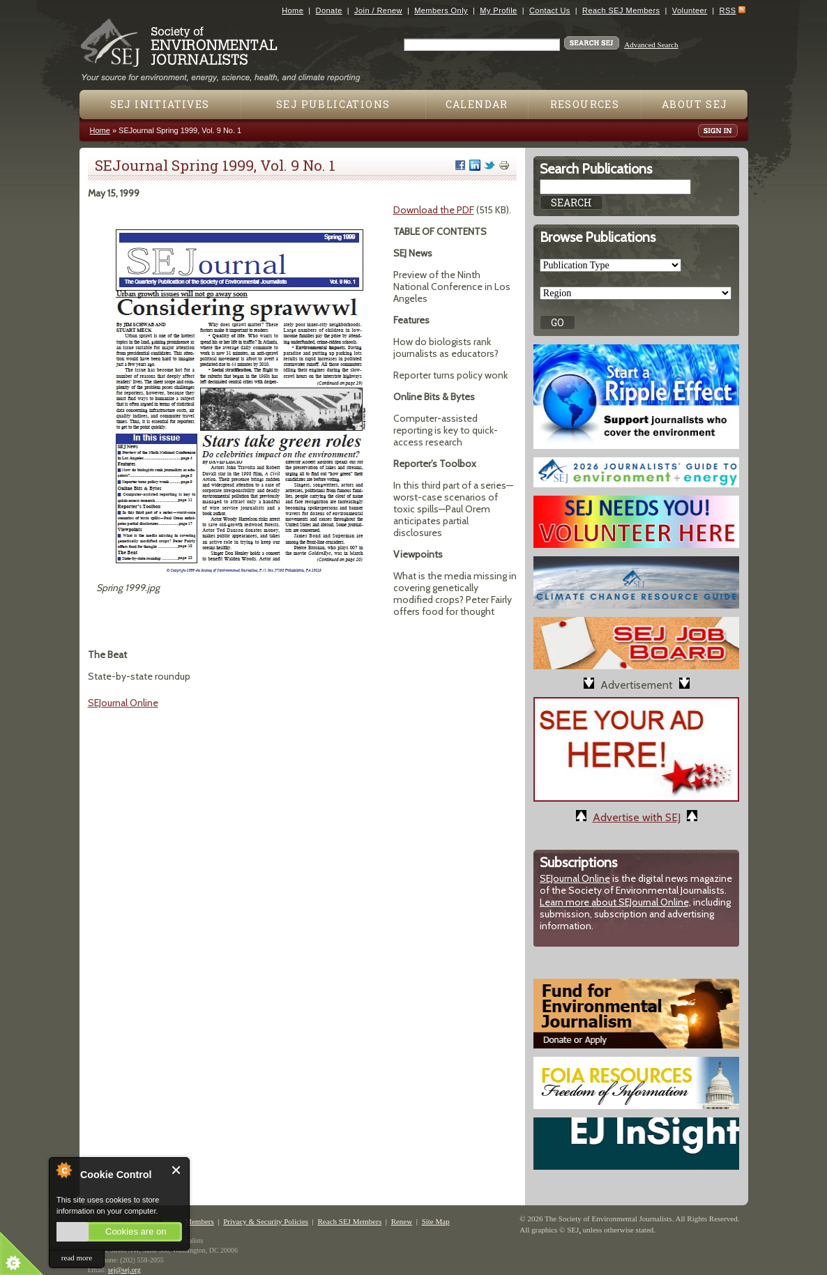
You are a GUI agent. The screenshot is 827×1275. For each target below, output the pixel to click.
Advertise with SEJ (637, 817)
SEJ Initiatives (160, 104)
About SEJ (695, 104)
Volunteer (689, 10)
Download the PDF (433, 210)
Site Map (436, 1221)
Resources (585, 104)
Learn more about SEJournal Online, (615, 902)
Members (199, 1221)
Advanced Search (651, 44)
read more (76, 1257)
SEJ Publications (333, 104)
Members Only (441, 10)
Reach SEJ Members (621, 10)
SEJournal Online (123, 702)
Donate (329, 10)
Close (176, 1170)
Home (292, 10)
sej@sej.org (124, 1270)
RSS (728, 10)
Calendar (477, 104)
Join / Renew (378, 10)
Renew (402, 1221)
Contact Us (549, 10)
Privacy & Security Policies (265, 1221)
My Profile (498, 10)
